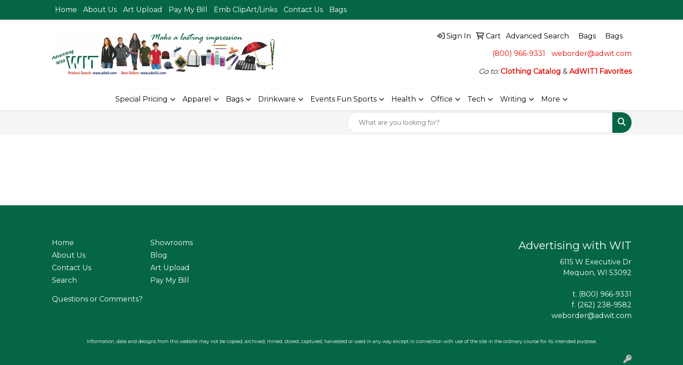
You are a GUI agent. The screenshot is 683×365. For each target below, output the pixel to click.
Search (64, 280)
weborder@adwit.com (591, 53)
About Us (100, 9)
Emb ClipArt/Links (245, 9)
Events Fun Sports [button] (343, 99)
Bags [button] (234, 99)
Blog (158, 255)
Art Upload (142, 9)
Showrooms (171, 242)
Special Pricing (141, 99)
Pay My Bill (188, 9)
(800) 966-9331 (518, 53)
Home (66, 9)
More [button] (550, 99)
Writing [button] (513, 99)
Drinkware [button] (277, 99)
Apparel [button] (196, 99)
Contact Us (303, 9)
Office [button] (442, 99)
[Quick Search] (480, 122)
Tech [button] (476, 99)
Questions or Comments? (97, 299)
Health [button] (403, 99)
